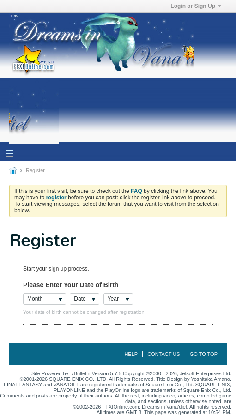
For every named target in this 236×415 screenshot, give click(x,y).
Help (131, 354)
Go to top (204, 354)
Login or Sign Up (195, 6)
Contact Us (163, 354)
